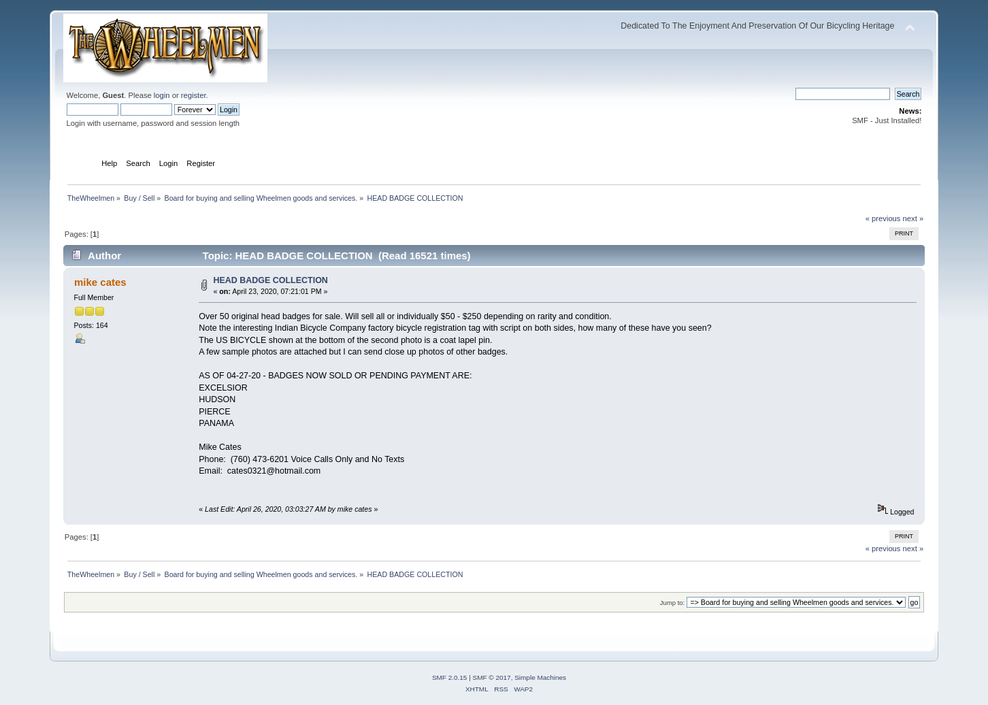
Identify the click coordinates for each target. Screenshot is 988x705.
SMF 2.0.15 (449, 677)
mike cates (100, 282)
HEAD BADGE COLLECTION (271, 280)
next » (913, 218)
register (193, 95)
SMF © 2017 (492, 677)
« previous (883, 218)
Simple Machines (540, 677)
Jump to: (672, 602)
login (162, 95)
